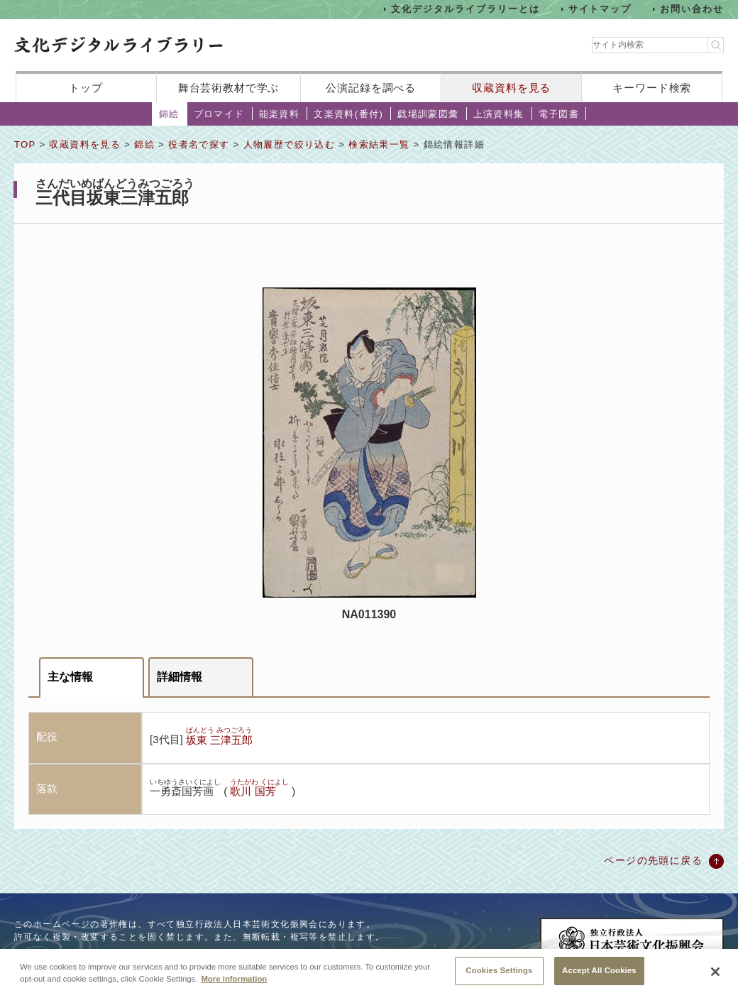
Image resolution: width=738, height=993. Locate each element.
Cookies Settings (499, 976)
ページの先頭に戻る (653, 860)
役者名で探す (198, 144)
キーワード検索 (651, 88)
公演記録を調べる (371, 88)
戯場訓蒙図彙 (427, 114)
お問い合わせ (692, 9)
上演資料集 (498, 114)
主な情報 (70, 677)
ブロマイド (219, 114)
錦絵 (169, 114)
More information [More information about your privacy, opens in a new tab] (234, 985)
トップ (86, 88)
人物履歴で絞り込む (289, 144)
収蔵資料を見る (511, 88)
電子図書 (559, 114)
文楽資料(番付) (348, 114)
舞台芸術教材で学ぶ (229, 88)
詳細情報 (179, 677)
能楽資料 (279, 114)
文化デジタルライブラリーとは (465, 9)
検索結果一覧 (378, 144)
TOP (24, 144)
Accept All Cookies (599, 976)
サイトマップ (600, 9)
